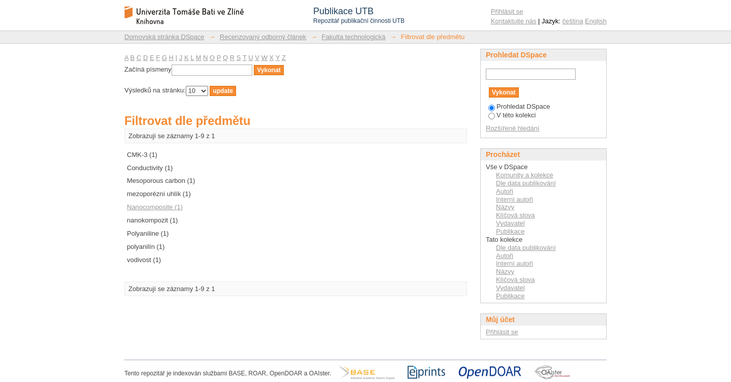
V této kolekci (512, 115)
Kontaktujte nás (514, 21)
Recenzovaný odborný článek (263, 37)
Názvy (505, 207)
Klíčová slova (515, 215)
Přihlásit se (507, 11)
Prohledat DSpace (519, 106)
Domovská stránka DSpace (164, 37)
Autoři (504, 191)
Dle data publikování (526, 183)
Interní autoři (514, 199)
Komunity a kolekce (524, 175)
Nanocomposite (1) (155, 207)
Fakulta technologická (354, 37)
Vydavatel (510, 223)
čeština (572, 21)
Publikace (510, 231)
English (596, 21)
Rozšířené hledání (513, 128)
